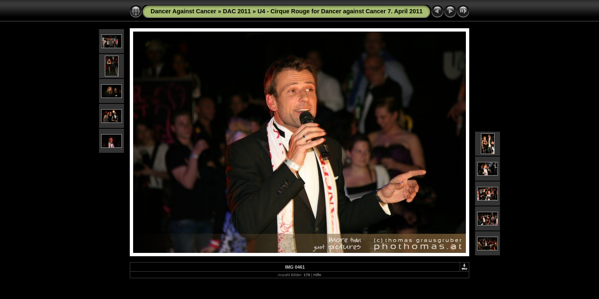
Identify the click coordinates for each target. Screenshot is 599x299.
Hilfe (317, 274)
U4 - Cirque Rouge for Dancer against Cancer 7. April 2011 (340, 11)
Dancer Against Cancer (183, 11)
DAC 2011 (237, 11)
